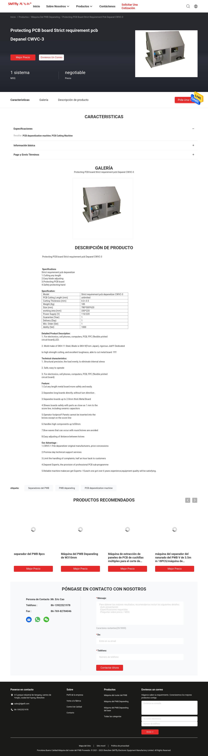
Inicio (13, 17)
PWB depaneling (67, 488)
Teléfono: (102, 650)
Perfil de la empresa (75, 695)
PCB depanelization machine (99, 488)
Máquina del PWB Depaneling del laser (116, 709)
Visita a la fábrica (74, 701)
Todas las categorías (112, 716)
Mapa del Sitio (85, 746)
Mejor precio (23, 57)
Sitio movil (101, 746)
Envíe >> (150, 732)
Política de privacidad (120, 746)
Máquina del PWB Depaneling (45, 17)
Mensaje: (101, 598)
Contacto (70, 713)
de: (99, 634)
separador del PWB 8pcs (29, 554)
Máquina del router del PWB (115, 695)
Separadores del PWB (38, 488)
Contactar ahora (110, 667)
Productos (24, 17)
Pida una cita (186, 99)
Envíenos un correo (51, 57)
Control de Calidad (74, 707)
